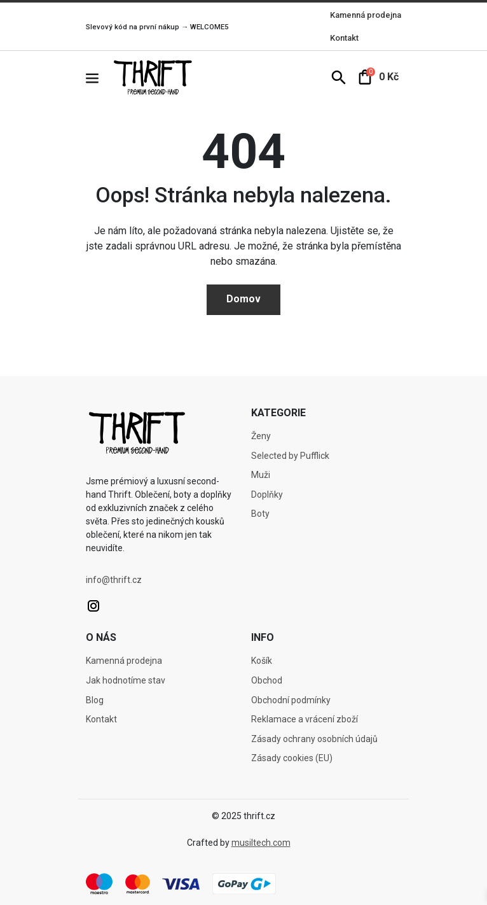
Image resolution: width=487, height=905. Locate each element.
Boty (260, 514)
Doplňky (267, 494)
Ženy (261, 436)
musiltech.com (261, 843)
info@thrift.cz (114, 580)
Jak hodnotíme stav (125, 680)
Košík (261, 661)
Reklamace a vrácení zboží (304, 719)
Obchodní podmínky (291, 700)
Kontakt (344, 38)
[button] (98, 77)
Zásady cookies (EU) (292, 758)
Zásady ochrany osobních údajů (314, 739)
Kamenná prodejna (365, 15)
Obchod (266, 680)
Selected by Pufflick (290, 456)
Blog (95, 700)
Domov (243, 299)
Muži (260, 475)
